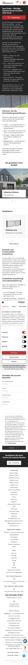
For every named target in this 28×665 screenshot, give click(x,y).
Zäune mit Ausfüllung (14, 490)
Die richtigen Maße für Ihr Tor (14, 648)
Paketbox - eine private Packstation (14, 532)
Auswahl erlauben (14, 357)
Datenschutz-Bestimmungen (14, 572)
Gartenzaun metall (14, 511)
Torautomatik (14, 539)
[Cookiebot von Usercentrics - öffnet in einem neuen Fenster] (20, 302)
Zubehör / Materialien (14, 544)
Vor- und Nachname (7, 382)
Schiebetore (14, 514)
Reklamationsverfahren (14, 570)
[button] (11, 241)
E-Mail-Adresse (6, 396)
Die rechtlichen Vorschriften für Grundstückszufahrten (14, 645)
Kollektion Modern (14, 482)
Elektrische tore (14, 526)
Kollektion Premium (14, 478)
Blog (14, 563)
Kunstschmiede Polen (18, 613)
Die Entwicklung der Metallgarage (14, 640)
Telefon (4, 389)
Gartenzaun (14, 509)
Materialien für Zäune (14, 633)
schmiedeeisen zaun (14, 625)
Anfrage (14, 560)
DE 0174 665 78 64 (14, 595)
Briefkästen (14, 542)
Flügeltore (14, 502)
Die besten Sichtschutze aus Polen (14, 635)
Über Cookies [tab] (22, 306)
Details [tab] (14, 306)
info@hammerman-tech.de (14, 597)
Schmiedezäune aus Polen (14, 621)
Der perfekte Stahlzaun (14, 628)
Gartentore (14, 499)
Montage (14, 555)
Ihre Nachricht (6, 402)
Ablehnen (14, 361)
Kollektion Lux (14, 485)
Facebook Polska (14, 604)
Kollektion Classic (14, 475)
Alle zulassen (14, 352)
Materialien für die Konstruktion (14, 630)
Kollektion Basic (14, 473)
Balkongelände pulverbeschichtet (14, 521)
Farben (14, 546)
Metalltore (14, 516)
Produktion (14, 558)
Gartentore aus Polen (14, 616)
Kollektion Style (14, 480)
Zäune (14, 506)
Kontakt (14, 567)
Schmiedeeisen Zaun (14, 623)
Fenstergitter (14, 537)
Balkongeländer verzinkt (14, 523)
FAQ (14, 565)
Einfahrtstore (14, 494)
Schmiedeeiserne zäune (14, 504)
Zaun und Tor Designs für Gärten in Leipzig (14, 637)
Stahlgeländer (7, 613)
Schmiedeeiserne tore (14, 518)
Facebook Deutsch (14, 606)
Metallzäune (14, 492)
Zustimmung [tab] (5, 306)
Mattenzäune (14, 487)
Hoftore (14, 497)
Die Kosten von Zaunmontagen (14, 642)
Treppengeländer (14, 534)
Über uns (14, 553)
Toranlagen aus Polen (14, 618)
